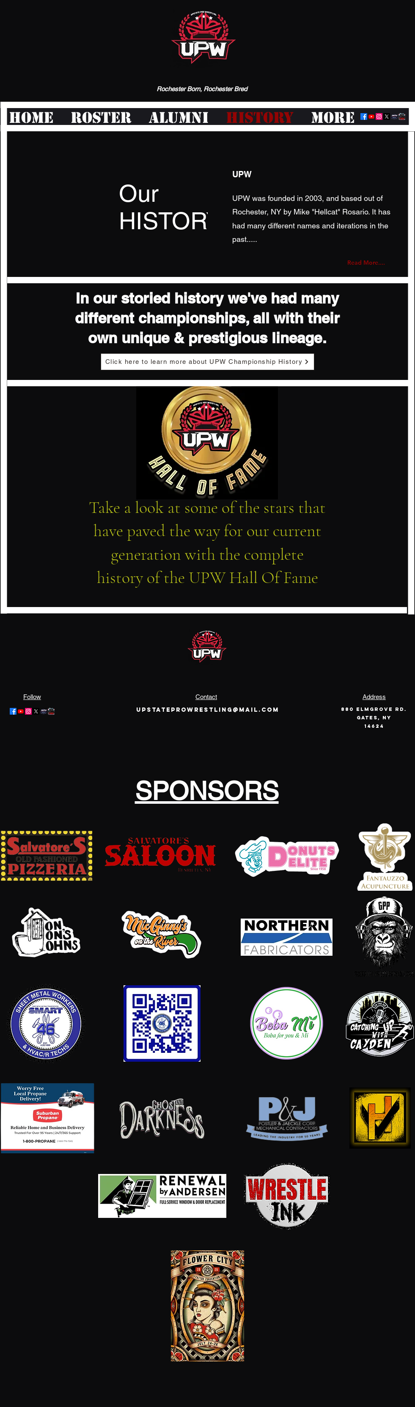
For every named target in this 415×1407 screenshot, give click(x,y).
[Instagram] (379, 116)
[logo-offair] (394, 116)
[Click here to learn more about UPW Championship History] (207, 361)
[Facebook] (363, 116)
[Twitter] (386, 116)
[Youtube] (371, 116)
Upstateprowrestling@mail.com (207, 709)
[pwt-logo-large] (402, 116)
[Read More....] (369, 262)
